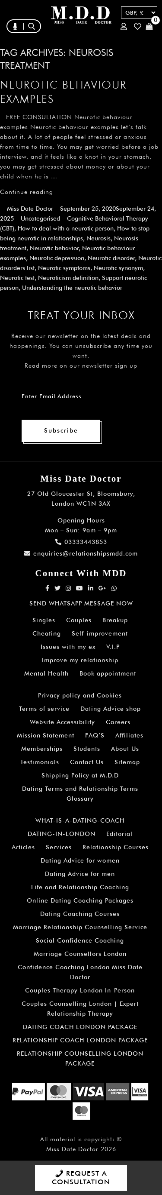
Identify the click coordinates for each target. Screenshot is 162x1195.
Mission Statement (45, 735)
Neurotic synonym (118, 267)
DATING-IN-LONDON (61, 833)
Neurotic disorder (111, 258)
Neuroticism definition (68, 277)
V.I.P (113, 646)
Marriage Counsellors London (80, 953)
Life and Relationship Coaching (80, 887)
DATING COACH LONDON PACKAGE (80, 1026)
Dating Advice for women (80, 860)
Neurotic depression (56, 258)
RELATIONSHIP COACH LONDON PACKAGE (80, 1040)
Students (86, 748)
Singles (43, 620)
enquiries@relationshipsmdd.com (81, 553)
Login (124, 26)
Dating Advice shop (110, 708)
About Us (125, 748)
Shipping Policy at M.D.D (80, 775)
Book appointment (107, 673)
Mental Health (46, 673)
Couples (79, 620)
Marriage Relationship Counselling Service (80, 927)
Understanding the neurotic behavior (72, 287)
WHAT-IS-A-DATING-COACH (79, 820)
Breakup (115, 620)
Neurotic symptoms (64, 267)
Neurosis (98, 238)
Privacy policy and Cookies (80, 695)
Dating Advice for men (80, 873)
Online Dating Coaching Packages (80, 900)
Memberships (42, 748)
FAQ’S (95, 735)
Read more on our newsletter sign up (81, 365)
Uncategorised (40, 218)
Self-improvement (100, 633)
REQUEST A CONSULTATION (81, 1177)
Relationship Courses (116, 847)
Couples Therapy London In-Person (80, 990)
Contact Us (87, 762)
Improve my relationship (80, 660)
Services (59, 847)
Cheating (46, 633)
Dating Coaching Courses (80, 913)
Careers (118, 722)
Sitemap (127, 762)
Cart (149, 26)
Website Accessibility (62, 722)
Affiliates (129, 735)
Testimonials (39, 762)
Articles (23, 847)
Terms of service (44, 708)
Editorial (119, 833)
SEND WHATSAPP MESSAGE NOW (81, 603)
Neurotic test (17, 277)
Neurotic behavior (54, 248)
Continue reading (26, 191)
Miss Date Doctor (30, 208)
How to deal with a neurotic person (66, 228)
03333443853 (81, 541)
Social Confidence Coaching (80, 940)
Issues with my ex (68, 646)
